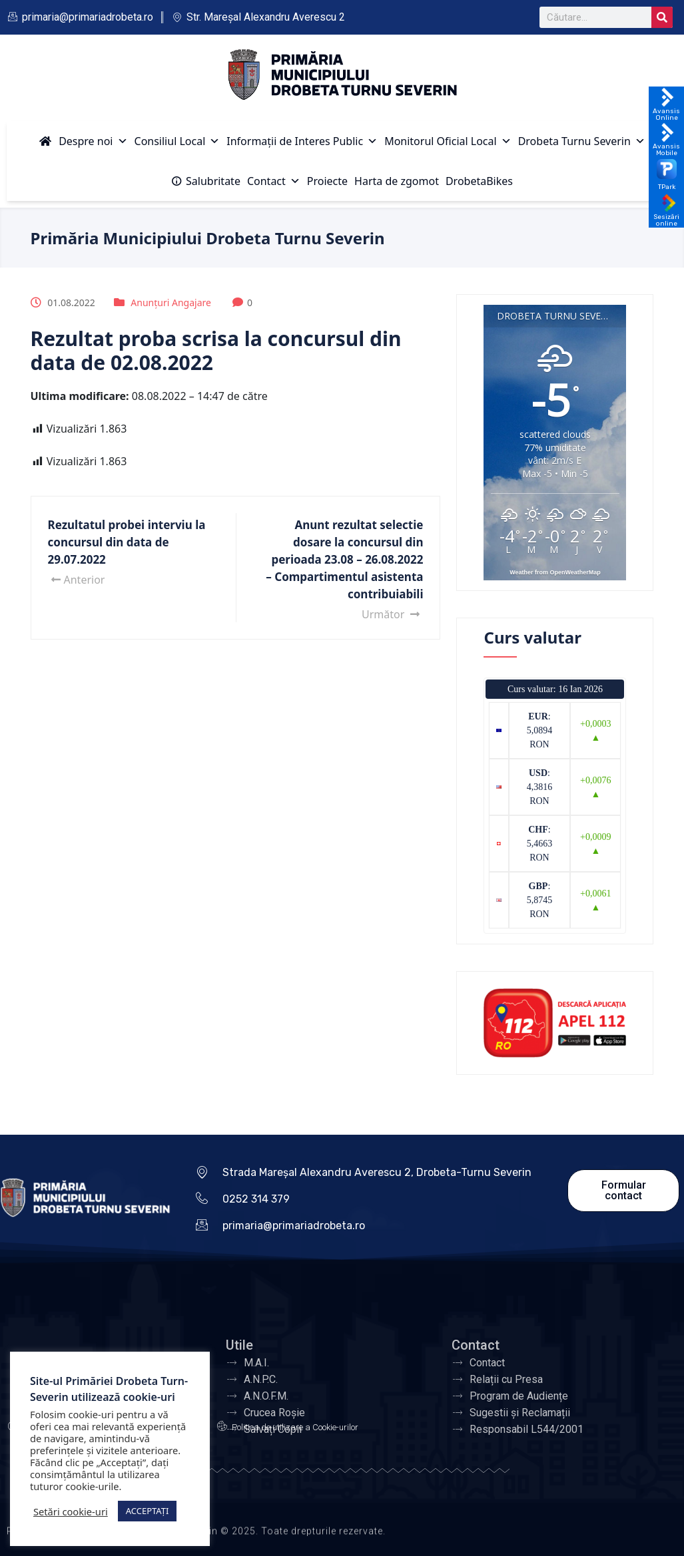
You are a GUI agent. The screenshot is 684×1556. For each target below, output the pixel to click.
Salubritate (213, 181)
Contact (273, 181)
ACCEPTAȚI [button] (147, 1511)
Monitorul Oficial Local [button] (448, 141)
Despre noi (93, 141)
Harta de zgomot (396, 181)
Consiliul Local (177, 141)
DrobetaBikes (479, 181)
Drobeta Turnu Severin (581, 141)
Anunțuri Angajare (171, 302)
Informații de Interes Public (302, 141)
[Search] (662, 17)
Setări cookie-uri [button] (70, 1511)
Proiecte (327, 181)
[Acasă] (45, 141)
